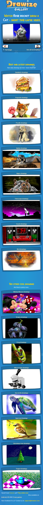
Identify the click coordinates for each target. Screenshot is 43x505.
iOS (8, 497)
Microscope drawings (21, 368)
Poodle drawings (21, 123)
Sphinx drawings (21, 148)
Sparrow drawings (21, 418)
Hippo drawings (21, 173)
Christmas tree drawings (21, 443)
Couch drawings (21, 224)
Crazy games (17, 497)
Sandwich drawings (21, 72)
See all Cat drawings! (34, 50)
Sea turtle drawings (21, 393)
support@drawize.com (32, 501)
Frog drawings (21, 342)
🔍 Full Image (7, 50)
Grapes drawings (21, 317)
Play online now (23, 493)
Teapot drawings (21, 469)
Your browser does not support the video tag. (21, 34)
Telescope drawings (21, 199)
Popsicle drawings (21, 97)
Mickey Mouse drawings (21, 292)
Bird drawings (21, 249)
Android (4, 497)
